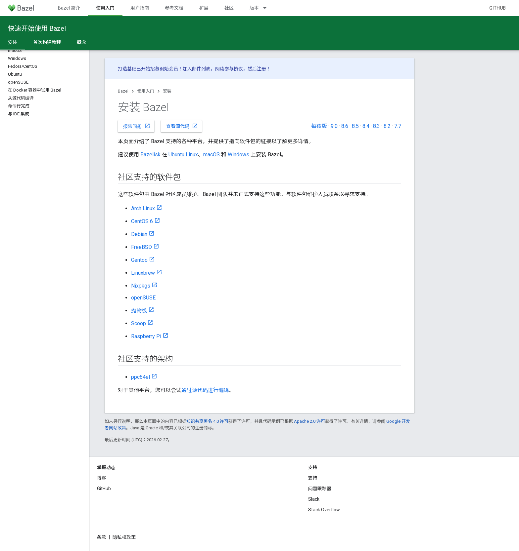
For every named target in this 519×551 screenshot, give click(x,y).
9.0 (334, 126)
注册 (261, 68)
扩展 (204, 8)
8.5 (355, 126)
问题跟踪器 (319, 488)
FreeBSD (141, 247)
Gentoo (139, 260)
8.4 (365, 126)
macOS (211, 154)
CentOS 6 (142, 221)
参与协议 (233, 68)
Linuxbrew (143, 273)
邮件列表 (201, 68)
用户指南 (139, 8)
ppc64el (140, 377)
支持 (312, 478)
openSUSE (143, 298)
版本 (254, 8)
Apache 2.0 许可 (309, 421)
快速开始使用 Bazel (37, 28)
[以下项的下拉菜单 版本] (268, 8)
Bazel (123, 91)
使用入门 (145, 91)
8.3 (376, 126)
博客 (101, 478)
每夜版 (319, 126)
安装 (167, 91)
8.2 (387, 126)
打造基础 (127, 68)
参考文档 (174, 8)
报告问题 (136, 126)
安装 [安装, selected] (12, 42)
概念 (81, 42)
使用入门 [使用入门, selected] (105, 8)
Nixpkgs (140, 286)
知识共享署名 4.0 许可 (207, 421)
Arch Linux (143, 208)
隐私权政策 (124, 537)
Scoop (138, 323)
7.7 (397, 126)
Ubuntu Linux (183, 154)
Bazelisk (150, 154)
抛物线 (139, 310)
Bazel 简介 (69, 8)
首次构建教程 (47, 42)
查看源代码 (182, 126)
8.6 (344, 126)
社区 (229, 8)
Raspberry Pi (146, 336)
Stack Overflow (324, 509)
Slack (313, 499)
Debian (139, 234)
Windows (238, 154)
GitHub (497, 8)
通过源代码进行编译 (205, 390)
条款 (101, 537)
